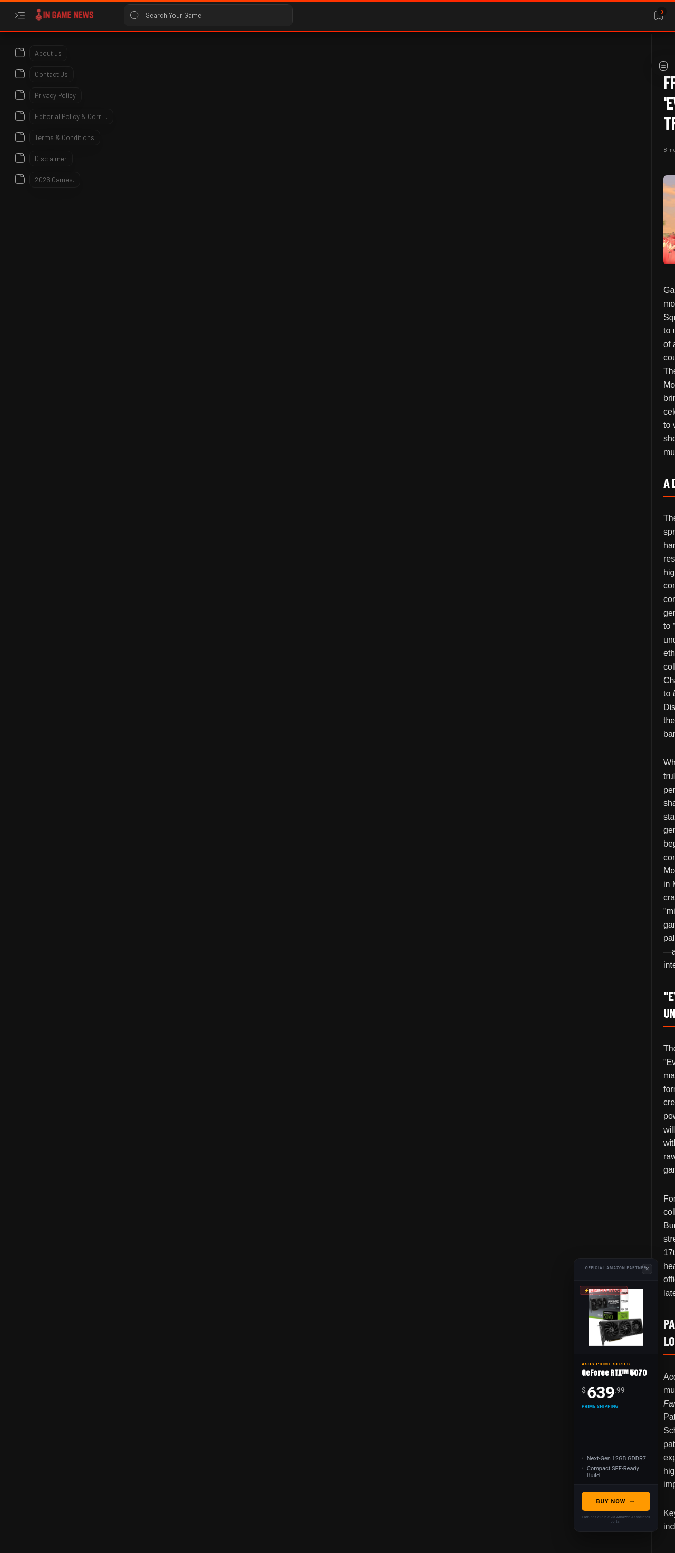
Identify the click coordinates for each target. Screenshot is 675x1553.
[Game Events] (564, 664)
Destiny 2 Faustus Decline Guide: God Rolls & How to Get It (579, 416)
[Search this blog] (208, 15)
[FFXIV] (156, 1244)
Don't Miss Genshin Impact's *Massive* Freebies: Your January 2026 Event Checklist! (574, 722)
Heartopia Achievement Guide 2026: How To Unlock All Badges (576, 1242)
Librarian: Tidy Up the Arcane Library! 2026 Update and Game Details (579, 834)
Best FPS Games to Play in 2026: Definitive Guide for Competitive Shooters (580, 936)
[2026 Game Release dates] (581, 541)
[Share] (457, 108)
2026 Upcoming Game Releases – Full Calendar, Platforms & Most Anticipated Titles (577, 600)
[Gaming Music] (205, 1244)
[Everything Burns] (117, 57)
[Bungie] (555, 378)
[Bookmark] (658, 15)
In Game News (99, 1533)
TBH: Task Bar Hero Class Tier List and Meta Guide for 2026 (572, 498)
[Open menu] (20, 15)
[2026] (553, 247)
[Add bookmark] (431, 108)
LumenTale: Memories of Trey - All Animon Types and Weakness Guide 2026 (576, 295)
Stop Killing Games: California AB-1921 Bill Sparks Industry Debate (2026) (576, 1140)
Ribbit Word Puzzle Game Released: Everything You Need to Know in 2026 (575, 1038)
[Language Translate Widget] (545, 84)
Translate (559, 94)
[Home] (71, 57)
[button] (252, 1244)
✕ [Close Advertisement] (647, 1269)
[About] (20, 50)
